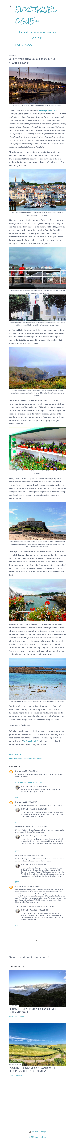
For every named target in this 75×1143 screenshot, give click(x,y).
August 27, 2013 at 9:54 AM (31, 887)
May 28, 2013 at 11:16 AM (30, 802)
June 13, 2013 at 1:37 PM (38, 865)
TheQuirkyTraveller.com (47, 110)
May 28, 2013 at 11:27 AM (38, 809)
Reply (17, 798)
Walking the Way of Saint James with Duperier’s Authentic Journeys (32, 1069)
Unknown (18, 771)
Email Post (18, 755)
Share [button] (11, 755)
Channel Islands (18, 758)
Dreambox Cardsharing (35, 782)
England (25, 758)
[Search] (64, 5)
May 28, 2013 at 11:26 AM (38, 786)
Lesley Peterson (20, 856)
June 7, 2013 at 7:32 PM (38, 836)
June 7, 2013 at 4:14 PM (39, 827)
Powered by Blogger (37, 1132)
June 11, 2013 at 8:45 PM (35, 856)
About (29, 44)
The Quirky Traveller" (30, 741)
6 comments (18, 1075)
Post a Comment (19, 1017)
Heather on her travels (22, 827)
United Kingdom (37, 758)
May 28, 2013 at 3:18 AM (30, 771)
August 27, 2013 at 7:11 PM (39, 910)
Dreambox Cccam (20, 782)
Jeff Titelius (25, 786)
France (30, 758)
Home (19, 44)
